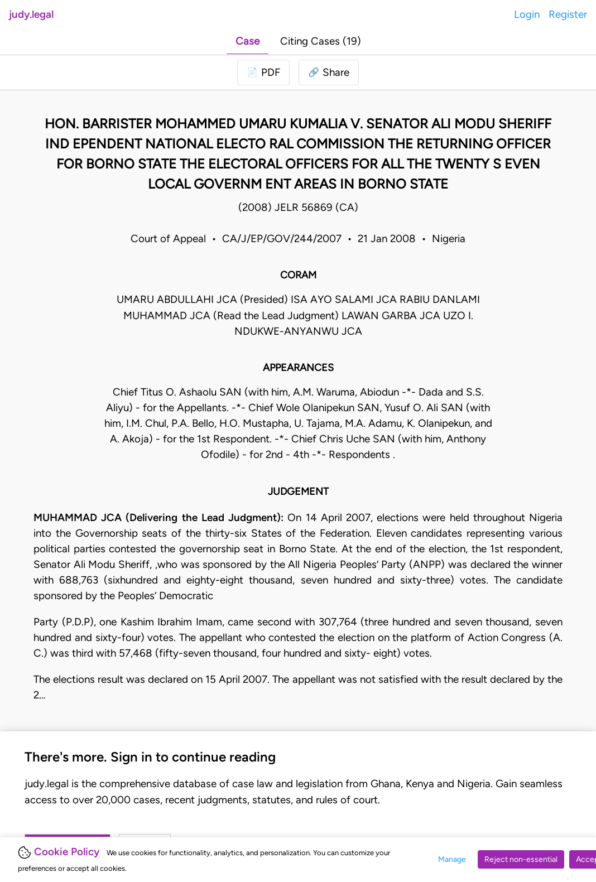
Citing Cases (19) (320, 41)
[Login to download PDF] (263, 72)
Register (568, 14)
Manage (452, 859)
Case (247, 41)
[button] (329, 72)
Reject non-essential (520, 859)
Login (527, 14)
